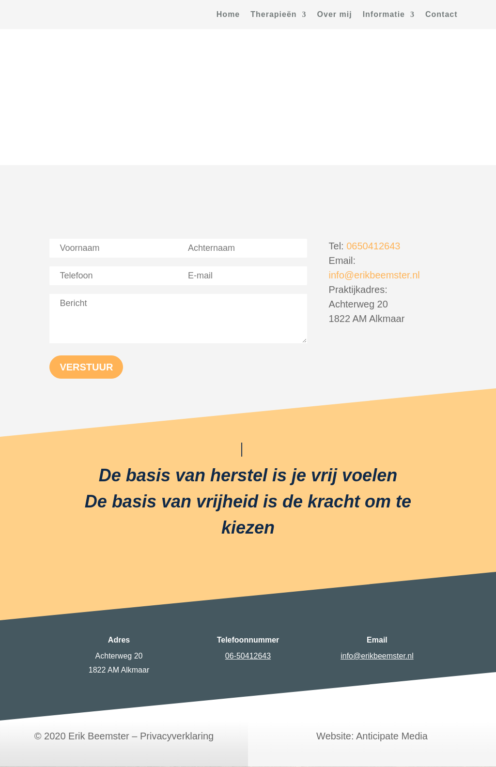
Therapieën (273, 14)
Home (228, 14)
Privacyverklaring (177, 736)
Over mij (334, 14)
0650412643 (373, 246)
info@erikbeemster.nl (374, 275)
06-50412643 (248, 656)
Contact (441, 14)
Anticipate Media (392, 736)
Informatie (384, 14)
